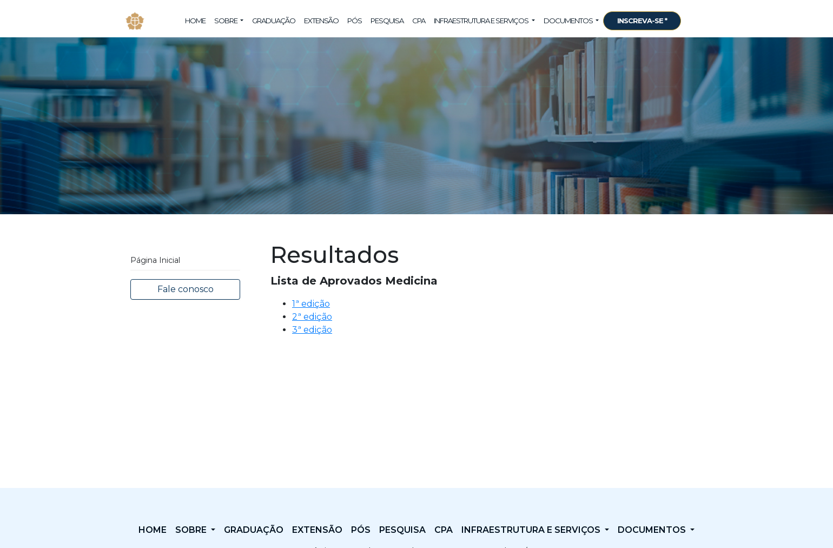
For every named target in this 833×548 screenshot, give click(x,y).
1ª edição (311, 304)
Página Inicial (155, 260)
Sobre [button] (226, 20)
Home (195, 20)
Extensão (321, 20)
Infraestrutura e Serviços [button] (482, 20)
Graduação (273, 20)
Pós (354, 20)
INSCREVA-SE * (642, 20)
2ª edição (312, 317)
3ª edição (312, 330)
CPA (418, 20)
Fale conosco (185, 289)
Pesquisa (387, 20)
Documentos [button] (569, 20)
